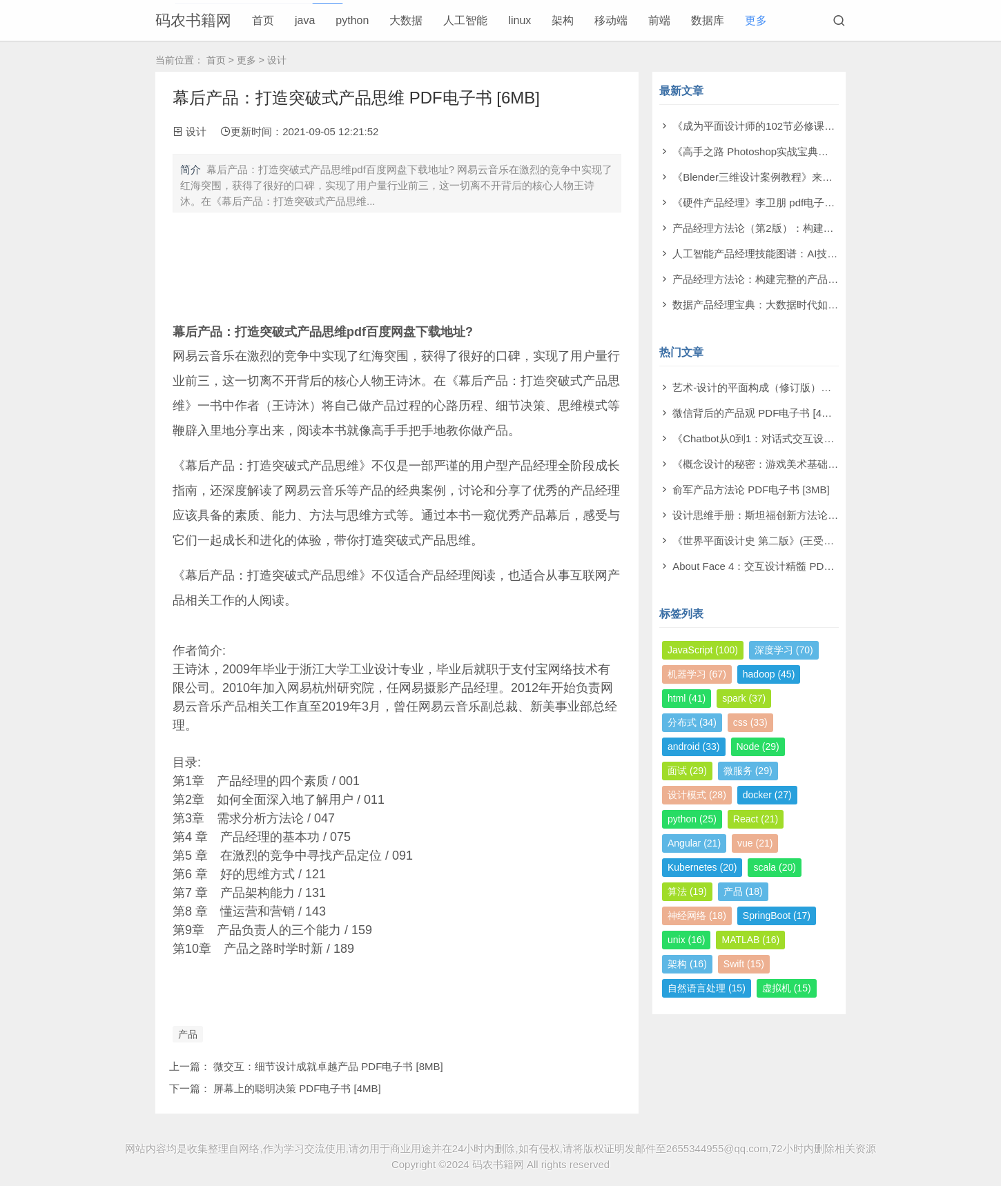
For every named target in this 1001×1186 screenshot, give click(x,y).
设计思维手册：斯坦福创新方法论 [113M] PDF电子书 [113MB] (815, 515)
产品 (187, 1034)
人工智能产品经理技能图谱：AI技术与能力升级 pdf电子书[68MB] (821, 253)
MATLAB (750, 939)
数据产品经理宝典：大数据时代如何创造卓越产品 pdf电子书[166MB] (829, 304)
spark (744, 698)
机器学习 (697, 674)
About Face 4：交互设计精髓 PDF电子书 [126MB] (787, 566)
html (687, 698)
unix (686, 939)
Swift (743, 963)
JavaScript (703, 649)
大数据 (405, 20)
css (750, 722)
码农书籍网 (193, 20)
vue (754, 843)
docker (767, 794)
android (694, 746)
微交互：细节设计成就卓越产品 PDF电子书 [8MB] (328, 1066)
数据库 (707, 20)
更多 (756, 20)
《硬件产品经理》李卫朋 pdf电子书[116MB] (772, 202)
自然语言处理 (707, 988)
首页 (263, 20)
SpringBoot (776, 915)
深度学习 (784, 649)
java (305, 20)
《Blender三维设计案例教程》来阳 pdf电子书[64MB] (792, 177)
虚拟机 (786, 988)
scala (774, 867)
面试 (687, 770)
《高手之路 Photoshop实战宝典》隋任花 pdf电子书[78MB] (806, 151)
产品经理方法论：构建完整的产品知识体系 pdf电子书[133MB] (814, 279)
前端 (659, 20)
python (352, 20)
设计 (276, 60)
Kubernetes (702, 867)
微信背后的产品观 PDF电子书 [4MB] (756, 413)
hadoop (769, 674)
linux (519, 20)
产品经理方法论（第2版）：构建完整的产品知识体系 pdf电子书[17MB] (835, 228)
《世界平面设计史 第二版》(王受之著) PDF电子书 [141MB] (808, 540)
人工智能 (465, 20)
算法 (687, 891)
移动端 (611, 20)
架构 (563, 20)
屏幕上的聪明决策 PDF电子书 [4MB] (297, 1088)
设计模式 (697, 794)
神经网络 (697, 915)
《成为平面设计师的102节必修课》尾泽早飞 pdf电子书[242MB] (817, 126)
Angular (694, 843)
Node (758, 746)
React (755, 818)
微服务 (747, 770)
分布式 (692, 722)
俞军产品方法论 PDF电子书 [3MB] (751, 489)
